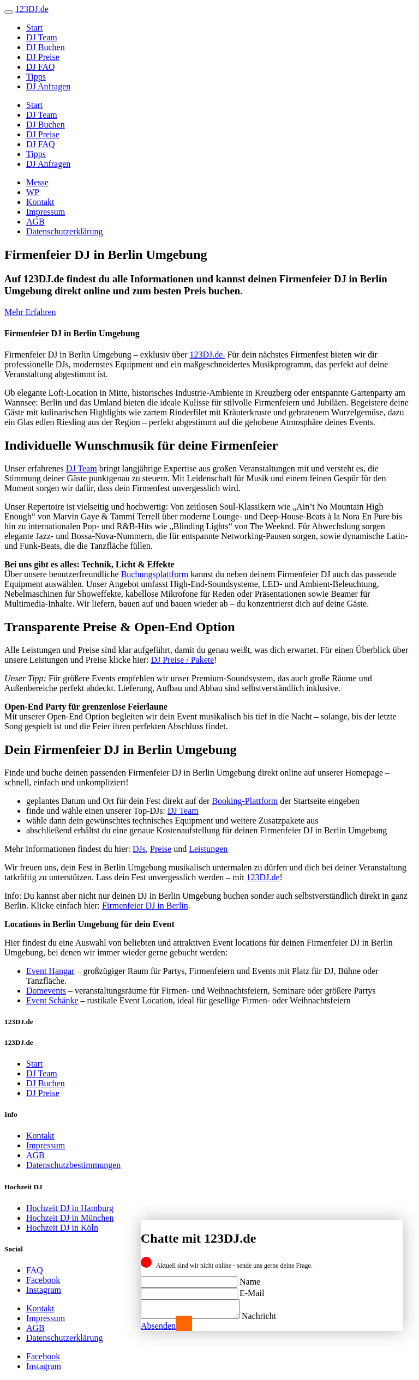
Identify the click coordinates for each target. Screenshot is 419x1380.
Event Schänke (52, 1000)
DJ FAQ (40, 66)
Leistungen (208, 849)
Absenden (158, 1325)
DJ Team (41, 37)
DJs (139, 849)
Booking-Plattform (245, 801)
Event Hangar (50, 971)
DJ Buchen (45, 47)
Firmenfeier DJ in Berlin (145, 905)
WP (32, 192)
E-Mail (252, 1289)
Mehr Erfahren (30, 312)
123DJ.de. (207, 354)
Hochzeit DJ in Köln (62, 1227)
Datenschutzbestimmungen (73, 1165)
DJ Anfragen (48, 86)
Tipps (36, 76)
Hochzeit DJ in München (69, 1217)
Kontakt (40, 202)
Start (34, 27)
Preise (160, 849)
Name (250, 1278)
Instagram (43, 1289)
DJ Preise (42, 57)
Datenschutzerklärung (64, 231)
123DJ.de (263, 877)
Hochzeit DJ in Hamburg (69, 1208)
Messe (37, 182)
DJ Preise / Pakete (182, 659)
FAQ (34, 1270)
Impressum (45, 211)
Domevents (46, 990)
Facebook (43, 1280)
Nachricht (270, 1316)
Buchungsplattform (155, 574)
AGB (35, 221)
